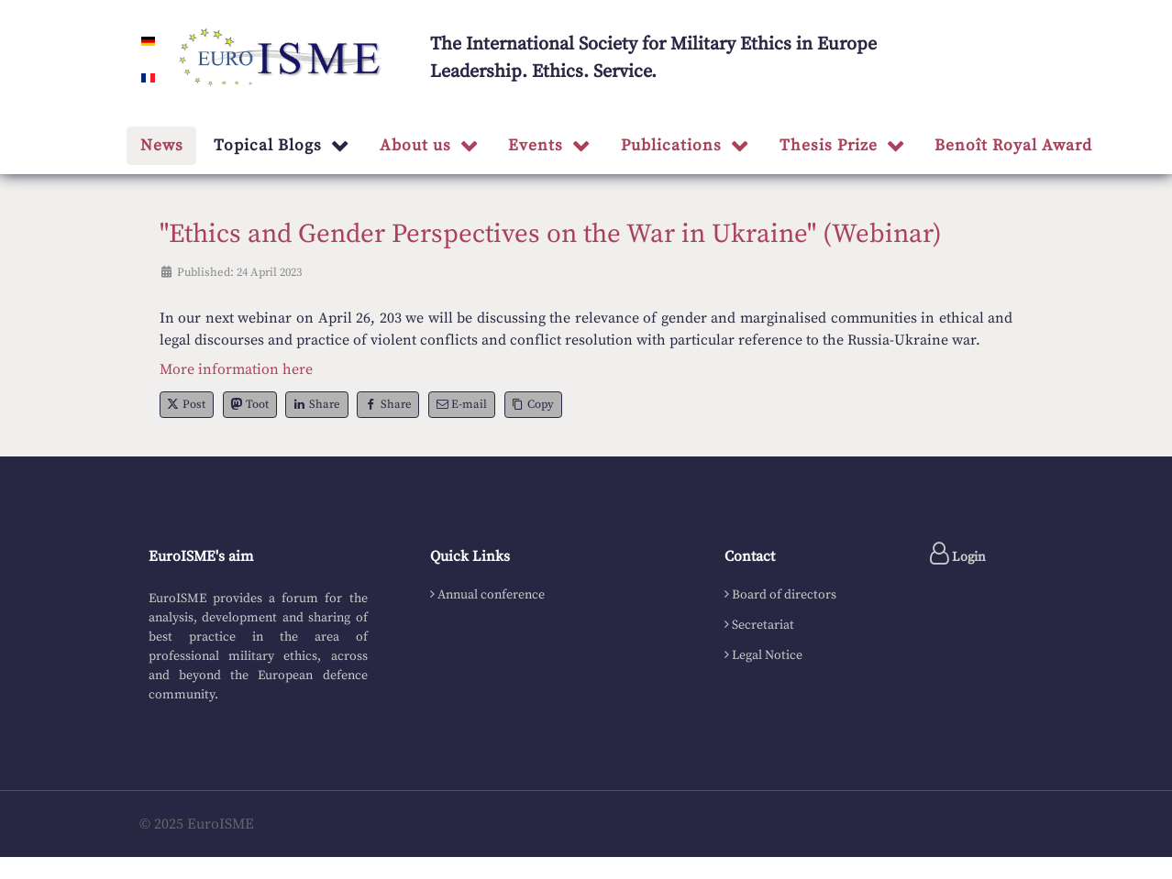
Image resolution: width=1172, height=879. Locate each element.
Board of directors (784, 595)
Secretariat (763, 625)
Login (958, 554)
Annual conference (491, 595)
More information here (236, 369)
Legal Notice (767, 655)
